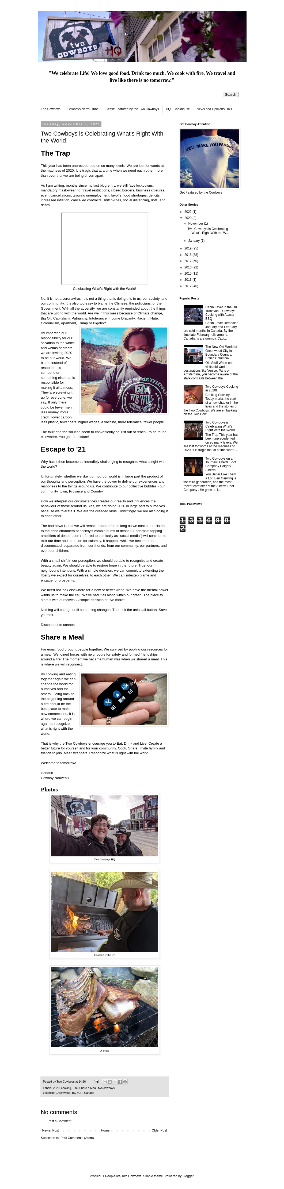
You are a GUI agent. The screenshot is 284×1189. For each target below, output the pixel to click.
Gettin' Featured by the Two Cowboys (132, 109)
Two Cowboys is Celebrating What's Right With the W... (208, 230)
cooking (66, 1088)
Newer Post (50, 1130)
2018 (188, 255)
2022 (188, 212)
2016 (188, 267)
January (194, 241)
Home (105, 1130)
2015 (188, 273)
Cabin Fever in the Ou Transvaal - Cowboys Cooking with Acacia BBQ (221, 313)
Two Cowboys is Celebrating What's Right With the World (220, 426)
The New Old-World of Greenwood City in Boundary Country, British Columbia (221, 352)
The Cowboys (50, 109)
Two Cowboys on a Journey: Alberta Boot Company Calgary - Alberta (220, 464)
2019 (188, 248)
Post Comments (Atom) (77, 1138)
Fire (75, 1088)
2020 (56, 1088)
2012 (188, 286)
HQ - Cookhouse (178, 109)
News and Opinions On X (215, 109)
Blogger (188, 1176)
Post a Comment (59, 1121)
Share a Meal (87, 1088)
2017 (188, 261)
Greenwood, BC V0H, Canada (74, 1092)
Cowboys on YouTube (83, 109)
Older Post (159, 1130)
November (196, 223)
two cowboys (106, 1088)
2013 (188, 280)
